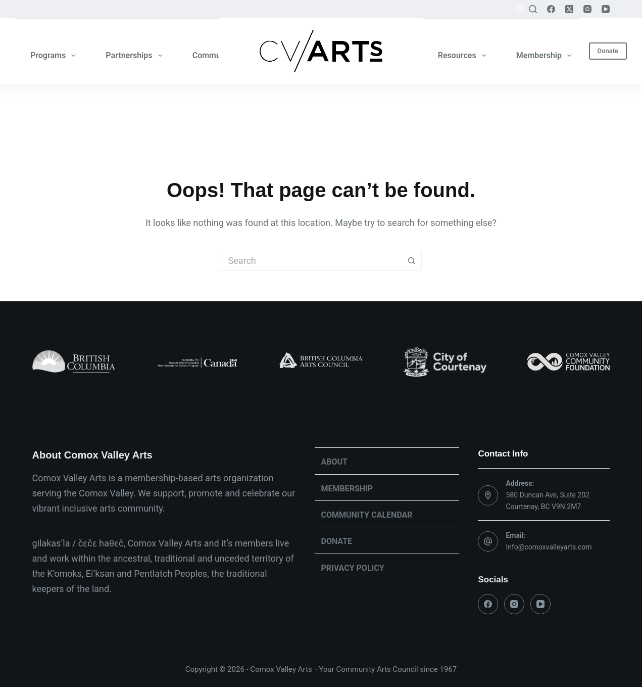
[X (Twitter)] (569, 9)
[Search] (533, 9)
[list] (321, 362)
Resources (464, 56)
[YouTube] (606, 9)
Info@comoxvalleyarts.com (548, 547)
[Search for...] (311, 261)
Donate (608, 51)
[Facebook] (551, 9)
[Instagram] (587, 9)
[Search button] (412, 261)
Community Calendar (366, 515)
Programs (54, 56)
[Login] (520, 9)
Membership (545, 56)
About (334, 462)
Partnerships (136, 56)
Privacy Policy (352, 568)
